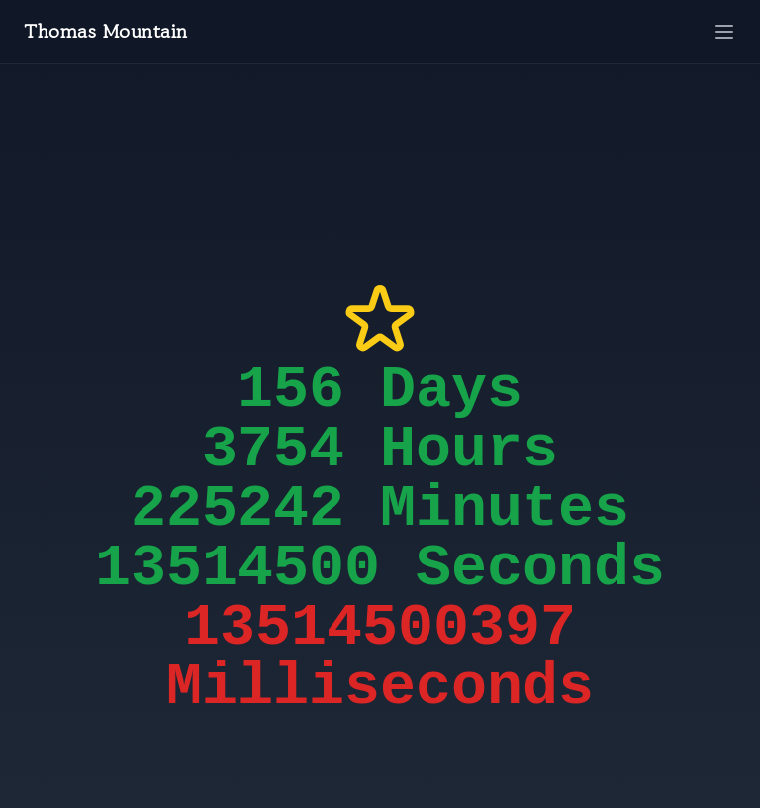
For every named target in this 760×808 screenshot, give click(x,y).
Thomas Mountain (106, 32)
